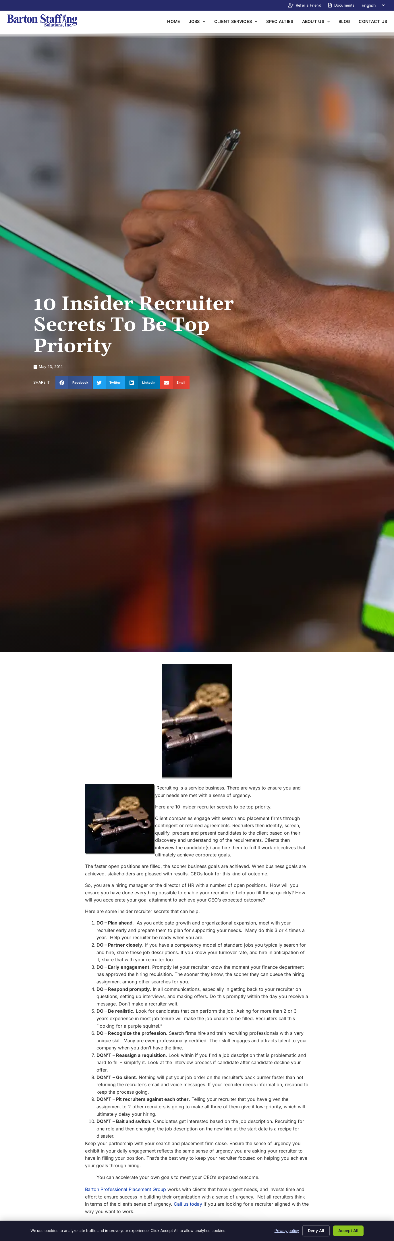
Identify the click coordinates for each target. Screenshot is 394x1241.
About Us (316, 21)
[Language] (373, 5)
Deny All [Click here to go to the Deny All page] (316, 1230)
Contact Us (373, 21)
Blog (344, 21)
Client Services (236, 21)
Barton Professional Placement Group (125, 1189)
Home (173, 21)
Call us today (188, 1204)
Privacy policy (287, 1230)
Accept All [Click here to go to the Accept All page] (348, 1230)
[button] (73, 382)
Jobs (197, 21)
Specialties (279, 21)
